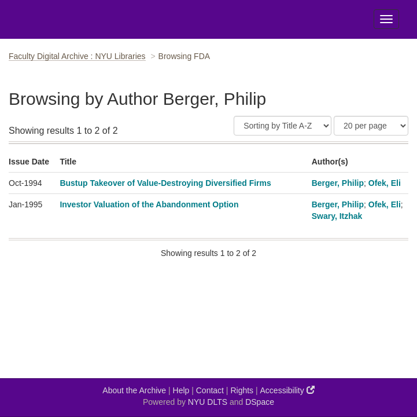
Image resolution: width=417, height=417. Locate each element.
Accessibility (287, 390)
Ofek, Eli (384, 183)
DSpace (259, 402)
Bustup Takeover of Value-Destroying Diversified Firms (165, 183)
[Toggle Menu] (386, 19)
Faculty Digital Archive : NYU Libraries (77, 56)
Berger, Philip (338, 183)
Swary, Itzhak (337, 216)
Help (181, 390)
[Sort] (282, 126)
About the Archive (134, 390)
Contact (210, 390)
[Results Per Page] (371, 126)
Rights (241, 390)
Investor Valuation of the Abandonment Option (149, 204)
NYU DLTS (207, 402)
